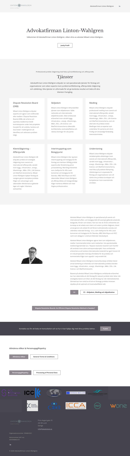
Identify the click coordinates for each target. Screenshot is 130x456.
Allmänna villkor (18, 357)
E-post (105, 329)
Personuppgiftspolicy (20, 373)
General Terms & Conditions (44, 357)
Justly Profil (65, 45)
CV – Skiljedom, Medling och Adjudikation (99, 292)
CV (74, 292)
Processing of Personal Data (46, 373)
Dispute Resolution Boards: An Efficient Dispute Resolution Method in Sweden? (65, 308)
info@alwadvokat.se (45, 429)
